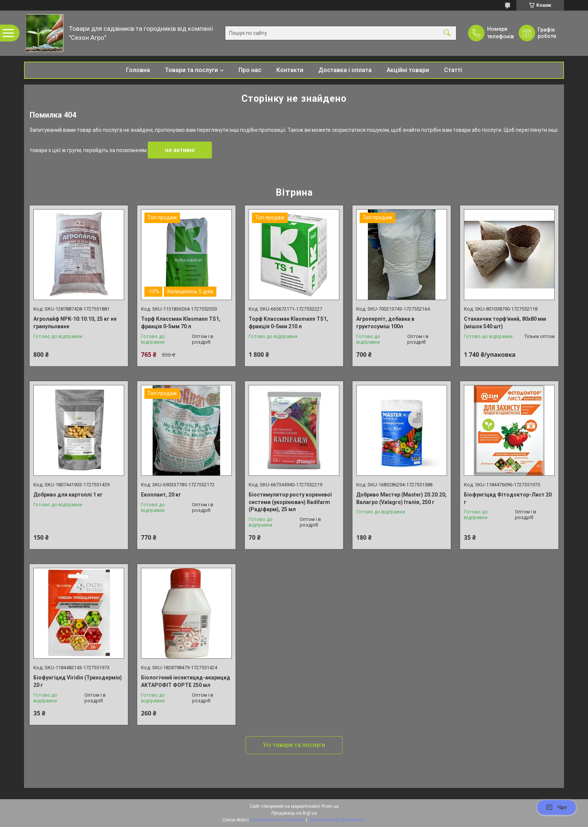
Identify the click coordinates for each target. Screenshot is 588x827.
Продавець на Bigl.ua (294, 813)
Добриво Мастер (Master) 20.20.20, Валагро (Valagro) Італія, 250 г (401, 498)
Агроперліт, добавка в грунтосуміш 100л (385, 322)
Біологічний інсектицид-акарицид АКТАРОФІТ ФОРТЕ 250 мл (185, 681)
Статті (453, 70)
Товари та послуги (191, 70)
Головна (138, 70)
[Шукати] (447, 33)
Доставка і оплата (345, 70)
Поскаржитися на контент (277, 819)
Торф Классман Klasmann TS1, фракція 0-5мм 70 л (180, 322)
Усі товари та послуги (294, 745)
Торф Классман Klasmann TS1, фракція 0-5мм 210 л (288, 322)
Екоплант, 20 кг (161, 495)
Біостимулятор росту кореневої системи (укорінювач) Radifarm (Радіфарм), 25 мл (290, 502)
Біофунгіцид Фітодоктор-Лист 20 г (508, 498)
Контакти (289, 70)
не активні (180, 150)
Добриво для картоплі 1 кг (68, 495)
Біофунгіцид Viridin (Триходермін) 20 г (77, 681)
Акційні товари (408, 70)
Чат (556, 807)
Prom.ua (330, 806)
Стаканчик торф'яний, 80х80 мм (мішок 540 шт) (505, 322)
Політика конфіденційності (337, 819)
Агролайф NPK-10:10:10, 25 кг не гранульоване (75, 322)
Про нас (249, 70)
